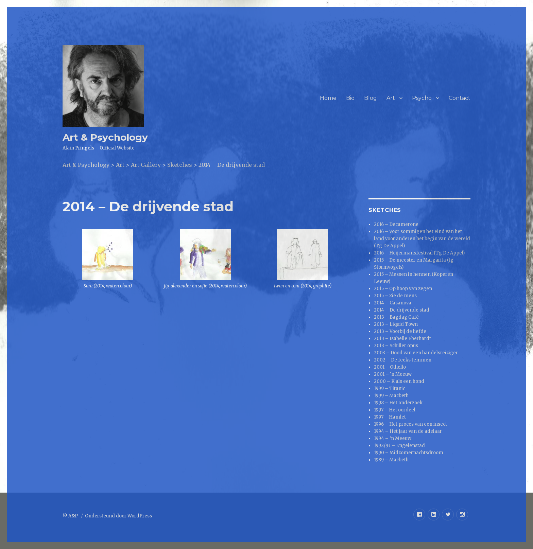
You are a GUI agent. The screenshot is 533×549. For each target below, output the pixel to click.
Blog (370, 98)
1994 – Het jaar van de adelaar (408, 431)
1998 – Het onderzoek (398, 403)
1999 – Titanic (389, 388)
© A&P (71, 516)
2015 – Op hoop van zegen (403, 288)
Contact (459, 98)
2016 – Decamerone (396, 224)
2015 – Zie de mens (395, 296)
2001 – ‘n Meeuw (393, 374)
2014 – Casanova (392, 303)
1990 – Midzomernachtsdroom (408, 453)
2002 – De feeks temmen (402, 360)
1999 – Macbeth (391, 396)
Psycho (422, 98)
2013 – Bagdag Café (396, 317)
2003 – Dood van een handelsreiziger (416, 353)
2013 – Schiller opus (396, 346)
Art (390, 98)
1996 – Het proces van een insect (410, 424)
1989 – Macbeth (391, 460)
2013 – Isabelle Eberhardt (402, 338)
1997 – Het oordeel (394, 410)
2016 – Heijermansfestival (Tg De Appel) (419, 253)
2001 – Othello (390, 367)
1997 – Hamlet (390, 417)
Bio (350, 98)
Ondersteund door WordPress (118, 516)
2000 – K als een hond (399, 381)
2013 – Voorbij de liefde (400, 331)
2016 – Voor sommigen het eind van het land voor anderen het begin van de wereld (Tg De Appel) (422, 239)
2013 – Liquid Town (396, 324)
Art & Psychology (105, 137)
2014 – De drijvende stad (401, 310)
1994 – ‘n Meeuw (392, 438)
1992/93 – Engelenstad (399, 445)
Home (328, 98)
